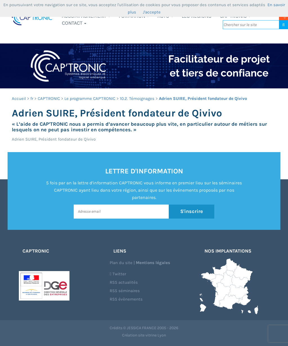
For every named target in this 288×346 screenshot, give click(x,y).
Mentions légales (153, 262)
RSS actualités (124, 282)
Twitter (118, 273)
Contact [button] (74, 23)
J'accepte (152, 12)
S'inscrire (191, 211)
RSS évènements (126, 299)
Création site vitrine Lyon (144, 335)
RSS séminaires (125, 290)
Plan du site (121, 262)
